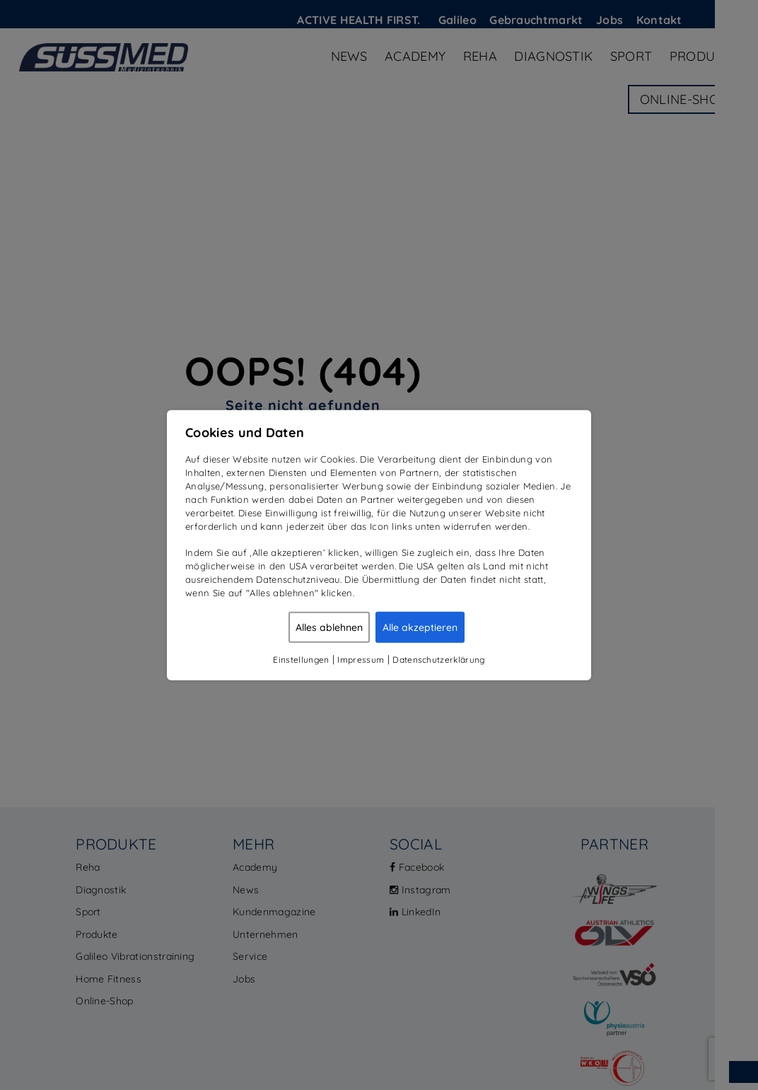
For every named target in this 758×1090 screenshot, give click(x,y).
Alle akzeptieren (420, 626)
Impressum (360, 659)
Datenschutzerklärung (438, 659)
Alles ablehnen (329, 626)
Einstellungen (301, 659)
